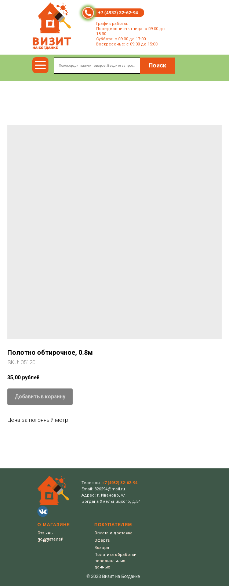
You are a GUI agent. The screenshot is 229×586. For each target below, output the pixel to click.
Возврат (102, 547)
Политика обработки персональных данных (115, 561)
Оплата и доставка (113, 533)
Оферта (102, 540)
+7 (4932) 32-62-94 (118, 12)
